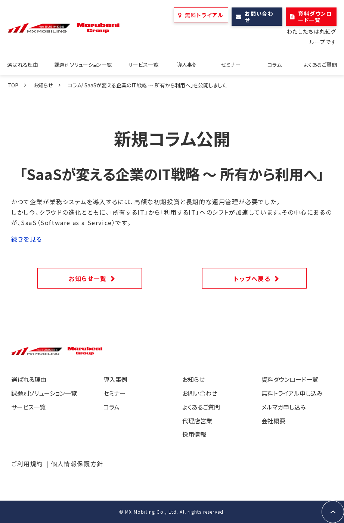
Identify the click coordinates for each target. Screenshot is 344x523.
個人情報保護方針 (77, 463)
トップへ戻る (252, 278)
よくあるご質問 (320, 64)
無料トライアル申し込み (292, 393)
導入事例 (187, 64)
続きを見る (26, 238)
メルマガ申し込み (283, 406)
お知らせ (43, 85)
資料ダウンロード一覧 (315, 17)
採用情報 (194, 434)
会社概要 (273, 420)
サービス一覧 (143, 64)
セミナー (231, 64)
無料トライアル (204, 15)
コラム (274, 64)
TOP (12, 85)
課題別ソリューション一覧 (83, 64)
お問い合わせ (259, 17)
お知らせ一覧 (88, 278)
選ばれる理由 (22, 64)
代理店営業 (197, 420)
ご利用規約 (27, 463)
